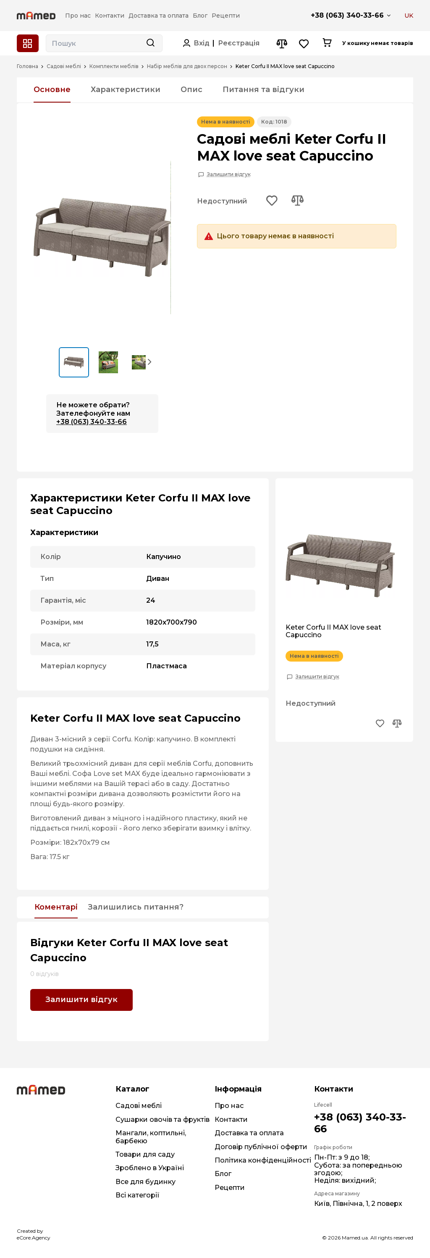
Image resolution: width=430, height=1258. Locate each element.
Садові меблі (64, 66)
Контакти (231, 1119)
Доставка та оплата (249, 1133)
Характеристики (125, 89)
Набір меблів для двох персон (187, 66)
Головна (27, 66)
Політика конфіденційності (263, 1160)
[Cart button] (327, 43)
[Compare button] (281, 43)
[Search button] (150, 43)
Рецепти (230, 1188)
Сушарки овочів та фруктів (162, 1119)
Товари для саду (145, 1154)
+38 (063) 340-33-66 (347, 15)
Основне (52, 89)
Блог (223, 1174)
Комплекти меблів (114, 66)
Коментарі (56, 907)
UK (408, 15)
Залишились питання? (136, 907)
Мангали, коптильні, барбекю (150, 1137)
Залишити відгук (229, 174)
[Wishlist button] (304, 43)
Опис (191, 89)
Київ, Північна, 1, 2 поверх (358, 1204)
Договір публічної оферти (261, 1147)
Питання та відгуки (263, 89)
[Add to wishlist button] (272, 201)
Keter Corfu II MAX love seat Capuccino (333, 631)
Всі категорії (137, 1195)
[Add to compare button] (297, 201)
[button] (150, 361)
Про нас (229, 1106)
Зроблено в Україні (149, 1168)
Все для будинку (145, 1182)
